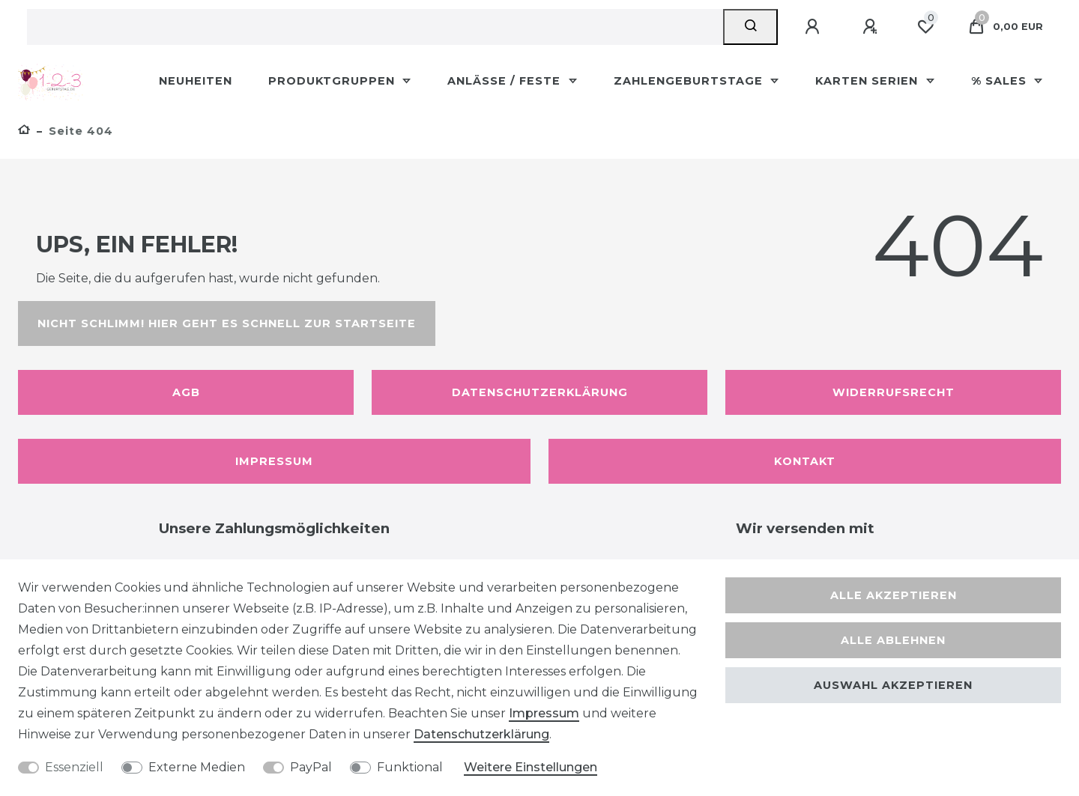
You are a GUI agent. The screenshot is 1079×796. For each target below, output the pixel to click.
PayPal (311, 767)
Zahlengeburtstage (690, 81)
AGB (186, 392)
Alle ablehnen (893, 640)
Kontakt (804, 461)
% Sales (1000, 81)
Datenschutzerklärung (540, 392)
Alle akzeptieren (893, 595)
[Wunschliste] (925, 27)
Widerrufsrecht (893, 392)
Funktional (410, 767)
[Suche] (750, 27)
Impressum (274, 461)
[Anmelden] (814, 27)
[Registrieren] (872, 27)
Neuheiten (195, 81)
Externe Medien (196, 767)
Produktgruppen (333, 81)
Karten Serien (868, 81)
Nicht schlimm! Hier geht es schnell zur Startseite (226, 323)
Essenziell (74, 767)
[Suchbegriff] (375, 27)
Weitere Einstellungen (530, 767)
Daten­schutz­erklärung (481, 734)
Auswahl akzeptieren (893, 685)
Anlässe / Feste (505, 81)
